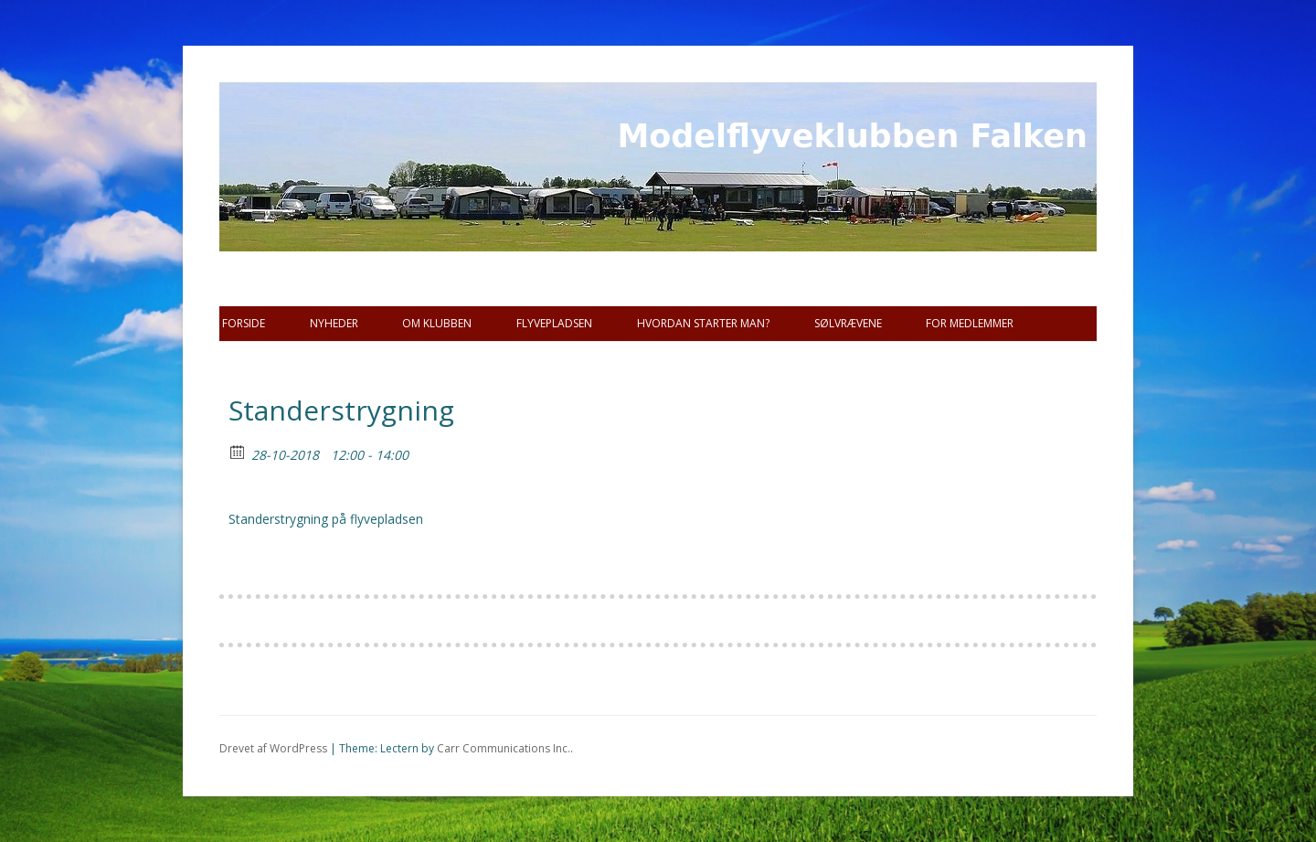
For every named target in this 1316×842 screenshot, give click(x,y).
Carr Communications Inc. (503, 748)
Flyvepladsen (554, 323)
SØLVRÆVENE (848, 323)
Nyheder (334, 323)
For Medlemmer (970, 323)
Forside (243, 323)
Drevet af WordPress (273, 748)
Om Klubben (437, 323)
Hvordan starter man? (703, 323)
